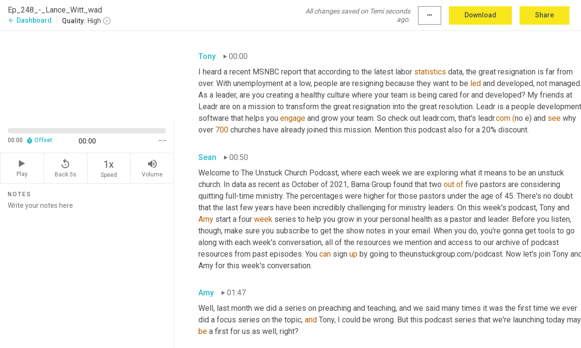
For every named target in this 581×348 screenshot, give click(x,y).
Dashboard (30, 20)
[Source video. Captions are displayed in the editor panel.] (87, 74)
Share (544, 15)
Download (480, 15)
